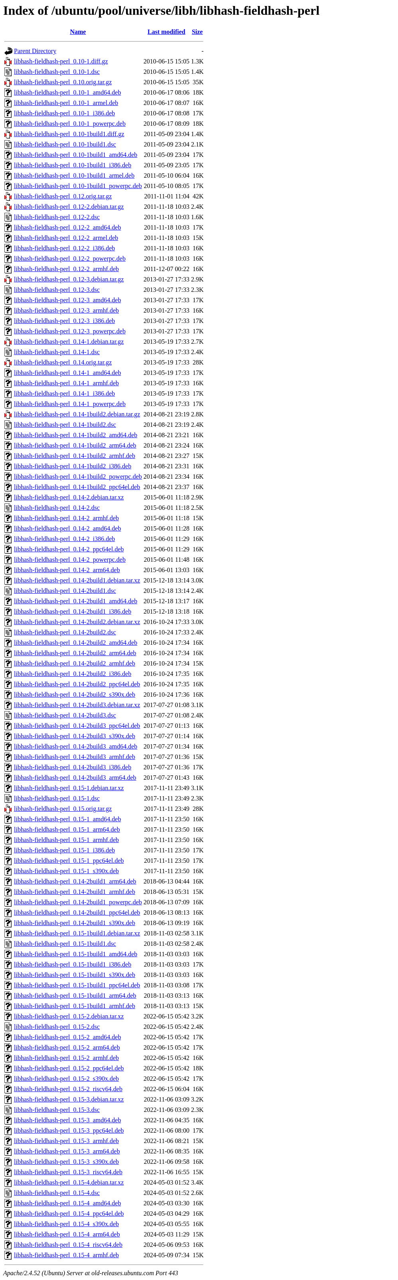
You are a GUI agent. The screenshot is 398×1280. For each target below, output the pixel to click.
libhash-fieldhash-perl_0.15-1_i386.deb (64, 850)
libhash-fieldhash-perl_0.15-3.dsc (57, 1109)
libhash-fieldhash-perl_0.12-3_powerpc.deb (70, 331)
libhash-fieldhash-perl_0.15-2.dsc (57, 1026)
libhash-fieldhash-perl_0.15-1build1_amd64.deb (75, 954)
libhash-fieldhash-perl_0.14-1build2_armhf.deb (74, 455)
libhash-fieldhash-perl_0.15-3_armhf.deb (66, 1140)
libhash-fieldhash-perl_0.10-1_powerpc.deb (70, 123)
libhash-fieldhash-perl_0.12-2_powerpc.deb (70, 258)
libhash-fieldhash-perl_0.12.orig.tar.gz (63, 196)
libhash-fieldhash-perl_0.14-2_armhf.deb (66, 518)
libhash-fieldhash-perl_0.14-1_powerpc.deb (70, 403)
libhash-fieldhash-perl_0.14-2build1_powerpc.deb (78, 902)
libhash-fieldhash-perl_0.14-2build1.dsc (65, 590)
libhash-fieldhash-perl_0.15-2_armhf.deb (66, 1057)
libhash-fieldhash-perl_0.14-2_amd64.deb (67, 528)
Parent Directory (35, 51)
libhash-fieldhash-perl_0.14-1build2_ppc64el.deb (77, 486)
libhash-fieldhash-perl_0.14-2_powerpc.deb (70, 559)
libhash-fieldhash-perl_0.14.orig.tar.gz (63, 362)
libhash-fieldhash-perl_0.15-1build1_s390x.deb (74, 974)
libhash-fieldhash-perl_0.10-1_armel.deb (66, 102)
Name (78, 31)
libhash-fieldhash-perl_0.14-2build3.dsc (65, 715)
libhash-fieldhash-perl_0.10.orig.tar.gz (63, 82)
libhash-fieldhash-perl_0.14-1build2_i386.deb (72, 466)
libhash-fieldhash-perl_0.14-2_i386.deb (64, 538)
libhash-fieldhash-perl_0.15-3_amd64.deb (67, 1120)
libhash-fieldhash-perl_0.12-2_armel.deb (66, 237)
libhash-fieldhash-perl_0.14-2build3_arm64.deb (75, 777)
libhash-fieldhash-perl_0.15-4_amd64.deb (67, 1203)
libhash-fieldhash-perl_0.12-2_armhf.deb (66, 269)
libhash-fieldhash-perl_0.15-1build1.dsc (65, 943)
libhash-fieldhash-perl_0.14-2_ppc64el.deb (69, 549)
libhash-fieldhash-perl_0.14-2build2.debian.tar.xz (77, 621)
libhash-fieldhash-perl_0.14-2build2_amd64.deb (75, 642)
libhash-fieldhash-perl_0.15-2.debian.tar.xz (69, 1016)
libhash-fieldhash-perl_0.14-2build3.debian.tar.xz (77, 704)
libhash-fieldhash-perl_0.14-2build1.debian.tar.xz (77, 580)
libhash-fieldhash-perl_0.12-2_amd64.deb (67, 227)
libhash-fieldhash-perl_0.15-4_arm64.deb (67, 1234)
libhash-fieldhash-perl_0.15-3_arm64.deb (67, 1151)
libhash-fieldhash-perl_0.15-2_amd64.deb (67, 1037)
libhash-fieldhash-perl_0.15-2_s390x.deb (66, 1078)
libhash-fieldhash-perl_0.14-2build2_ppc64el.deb (77, 684)
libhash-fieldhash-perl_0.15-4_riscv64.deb (68, 1244)
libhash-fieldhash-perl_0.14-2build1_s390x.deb (74, 922)
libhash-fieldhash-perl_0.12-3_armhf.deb (66, 310)
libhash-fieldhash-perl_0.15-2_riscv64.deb (68, 1089)
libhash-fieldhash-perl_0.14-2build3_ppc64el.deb (77, 725)
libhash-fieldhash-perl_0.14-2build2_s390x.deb (74, 694)
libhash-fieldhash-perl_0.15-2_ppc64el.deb (69, 1068)
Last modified (166, 31)
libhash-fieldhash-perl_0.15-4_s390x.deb (66, 1224)
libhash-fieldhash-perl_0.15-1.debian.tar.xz (69, 788)
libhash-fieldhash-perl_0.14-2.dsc (57, 507)
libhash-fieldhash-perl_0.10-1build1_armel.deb (74, 175)
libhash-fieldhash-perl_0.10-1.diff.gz (61, 61)
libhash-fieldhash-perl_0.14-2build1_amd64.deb (75, 601)
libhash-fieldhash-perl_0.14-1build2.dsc (65, 424)
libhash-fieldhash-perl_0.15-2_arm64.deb (67, 1047)
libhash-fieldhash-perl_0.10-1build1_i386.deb (72, 165)
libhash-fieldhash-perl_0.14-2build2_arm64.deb (75, 653)
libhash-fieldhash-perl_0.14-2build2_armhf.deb (74, 663)
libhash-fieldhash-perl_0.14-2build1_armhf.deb (74, 891)
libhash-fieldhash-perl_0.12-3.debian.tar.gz (69, 279)
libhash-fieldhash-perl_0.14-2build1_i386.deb (72, 611)
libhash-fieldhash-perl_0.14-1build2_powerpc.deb (78, 476)
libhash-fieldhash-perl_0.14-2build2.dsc (65, 632)
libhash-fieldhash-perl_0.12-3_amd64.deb (67, 300)
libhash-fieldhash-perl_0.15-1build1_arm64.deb (75, 995)
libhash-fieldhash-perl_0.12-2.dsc (57, 217)
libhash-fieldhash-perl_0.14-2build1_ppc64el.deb (77, 912)
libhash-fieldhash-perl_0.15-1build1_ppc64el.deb (77, 985)
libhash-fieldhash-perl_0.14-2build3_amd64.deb (75, 746)
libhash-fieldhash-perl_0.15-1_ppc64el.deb (69, 860)
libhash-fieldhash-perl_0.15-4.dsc (57, 1192)
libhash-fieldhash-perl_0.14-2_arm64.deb (67, 570)
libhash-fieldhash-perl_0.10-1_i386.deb (64, 113)
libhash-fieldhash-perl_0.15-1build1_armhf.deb (74, 1006)
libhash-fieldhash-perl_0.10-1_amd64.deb (67, 92)
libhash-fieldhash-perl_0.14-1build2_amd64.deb (75, 435)
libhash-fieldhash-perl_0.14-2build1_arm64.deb (75, 881)
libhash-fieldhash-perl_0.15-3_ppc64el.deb (69, 1130)
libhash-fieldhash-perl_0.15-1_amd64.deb (67, 819)
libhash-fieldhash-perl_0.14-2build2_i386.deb (72, 673)
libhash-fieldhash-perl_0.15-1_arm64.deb (67, 829)
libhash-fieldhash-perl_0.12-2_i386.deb (64, 248)
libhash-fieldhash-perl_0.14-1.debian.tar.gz (69, 341)
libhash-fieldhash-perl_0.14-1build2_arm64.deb (75, 445)
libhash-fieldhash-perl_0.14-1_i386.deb (64, 393)
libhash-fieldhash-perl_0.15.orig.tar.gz (63, 808)
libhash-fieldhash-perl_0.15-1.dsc (57, 798)
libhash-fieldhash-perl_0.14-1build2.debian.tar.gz (77, 414)
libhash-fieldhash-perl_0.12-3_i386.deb (64, 320)
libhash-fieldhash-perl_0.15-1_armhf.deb (66, 839)
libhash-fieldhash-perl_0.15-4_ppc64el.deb (69, 1213)
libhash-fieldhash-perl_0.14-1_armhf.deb (66, 383)
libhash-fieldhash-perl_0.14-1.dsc (57, 352)
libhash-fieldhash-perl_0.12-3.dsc (57, 289)
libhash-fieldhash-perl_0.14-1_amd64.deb (67, 372)
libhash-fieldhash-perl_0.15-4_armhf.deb (66, 1255)
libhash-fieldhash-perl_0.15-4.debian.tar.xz (69, 1182)
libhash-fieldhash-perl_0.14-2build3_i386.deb (72, 767)
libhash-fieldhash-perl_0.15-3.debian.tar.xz (69, 1099)
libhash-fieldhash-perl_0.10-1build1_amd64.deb (75, 154)
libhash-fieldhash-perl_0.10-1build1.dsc (65, 144)
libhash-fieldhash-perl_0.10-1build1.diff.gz (69, 134)
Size (197, 31)
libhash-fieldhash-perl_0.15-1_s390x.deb (66, 871)
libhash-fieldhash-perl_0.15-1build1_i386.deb (72, 964)
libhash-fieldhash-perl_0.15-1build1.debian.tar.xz (77, 933)
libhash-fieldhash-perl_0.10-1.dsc (57, 71)
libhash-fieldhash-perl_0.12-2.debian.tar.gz (69, 206)
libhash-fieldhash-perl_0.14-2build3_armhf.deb (74, 756)
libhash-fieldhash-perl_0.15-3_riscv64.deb (68, 1172)
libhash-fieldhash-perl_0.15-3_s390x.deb (66, 1161)
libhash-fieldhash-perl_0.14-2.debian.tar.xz (69, 497)
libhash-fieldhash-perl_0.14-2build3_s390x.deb (74, 736)
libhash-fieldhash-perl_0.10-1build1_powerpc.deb (78, 185)
